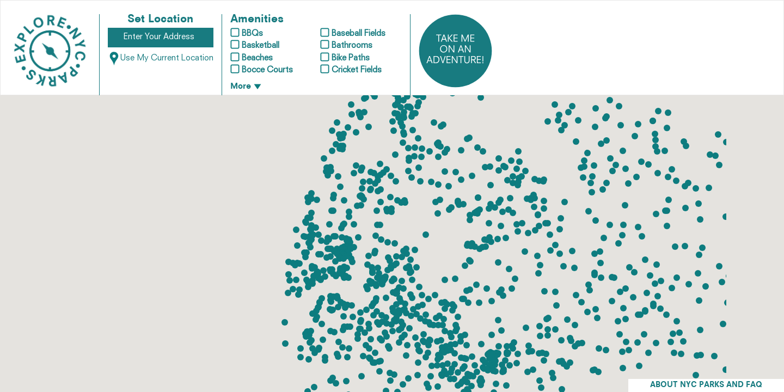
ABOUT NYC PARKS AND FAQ (706, 385)
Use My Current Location (160, 58)
